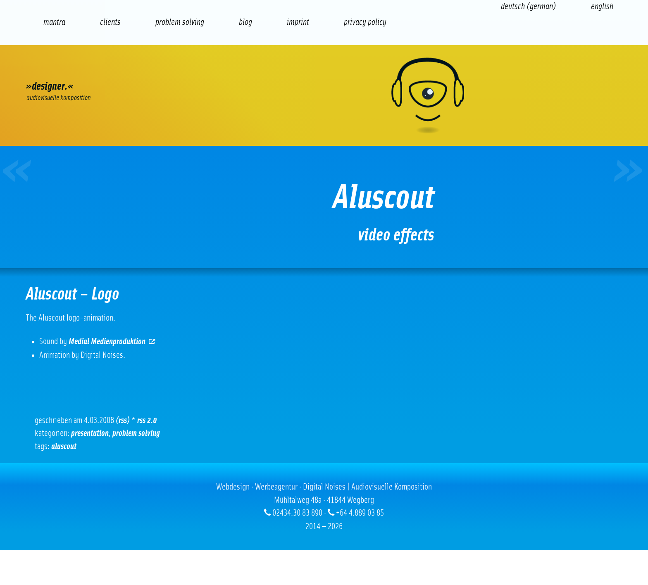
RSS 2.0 (147, 420)
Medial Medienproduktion (112, 341)
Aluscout (63, 446)
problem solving (136, 433)
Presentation (90, 433)
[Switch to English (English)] (602, 6)
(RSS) (123, 420)
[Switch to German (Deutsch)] (528, 6)
